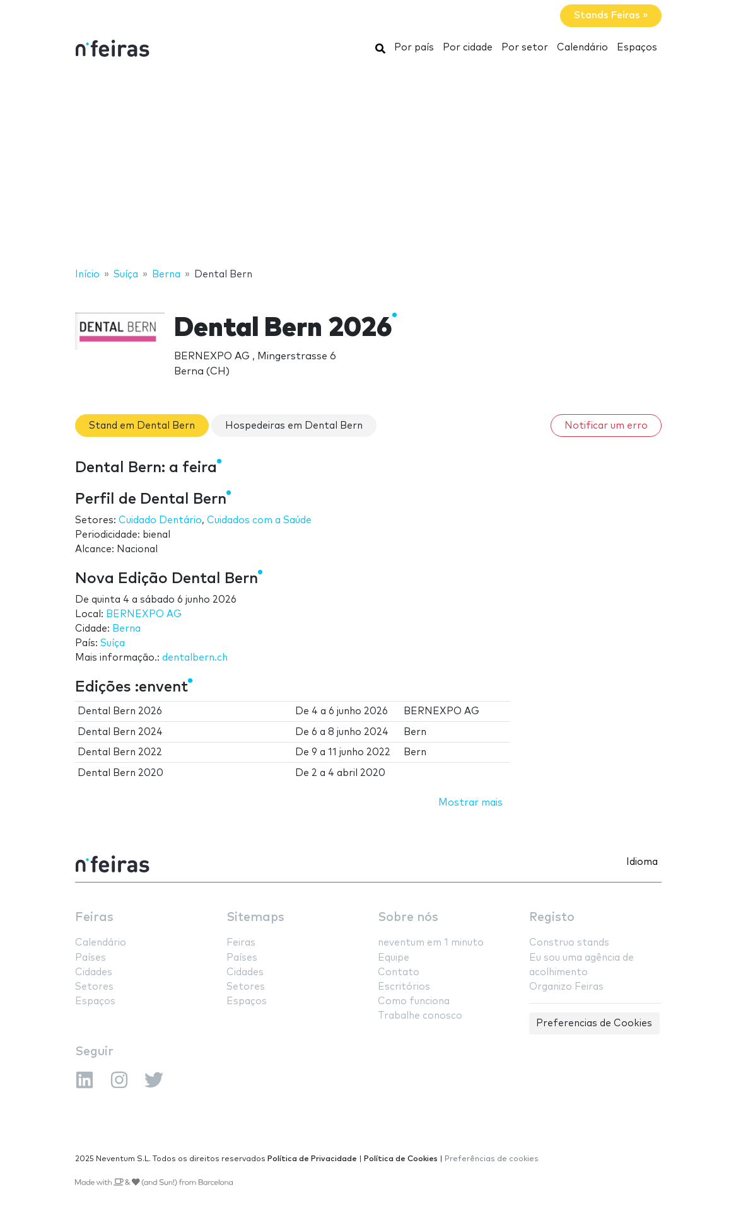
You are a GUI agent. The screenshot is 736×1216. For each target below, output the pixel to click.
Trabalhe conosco (420, 1016)
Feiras (94, 918)
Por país (414, 47)
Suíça (112, 643)
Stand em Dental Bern (142, 426)
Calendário (582, 47)
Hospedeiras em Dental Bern (294, 426)
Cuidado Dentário (160, 520)
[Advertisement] (368, 166)
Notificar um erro (606, 426)
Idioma (642, 862)
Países (90, 958)
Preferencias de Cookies (594, 1023)
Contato (398, 972)
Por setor (524, 47)
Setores (94, 987)
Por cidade (468, 47)
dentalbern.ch (195, 658)
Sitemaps (255, 918)
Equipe (393, 958)
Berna (126, 629)
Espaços (637, 47)
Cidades (93, 972)
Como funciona (414, 1001)
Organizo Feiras (566, 987)
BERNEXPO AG (144, 614)
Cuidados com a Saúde (259, 520)
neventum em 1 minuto (431, 942)
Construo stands (569, 942)
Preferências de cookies (492, 1159)
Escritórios (404, 987)
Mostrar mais (470, 803)
